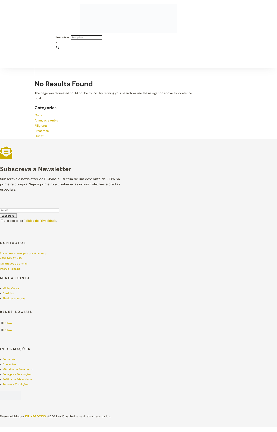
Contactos (9, 364)
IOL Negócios (35, 416)
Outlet (39, 136)
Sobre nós (9, 359)
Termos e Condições (15, 384)
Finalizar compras (14, 298)
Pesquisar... (63, 37)
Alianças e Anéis (46, 120)
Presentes (42, 131)
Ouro (38, 115)
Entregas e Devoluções (17, 374)
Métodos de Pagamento (18, 369)
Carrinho (8, 293)
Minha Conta (11, 288)
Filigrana (41, 126)
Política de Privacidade (40, 221)
